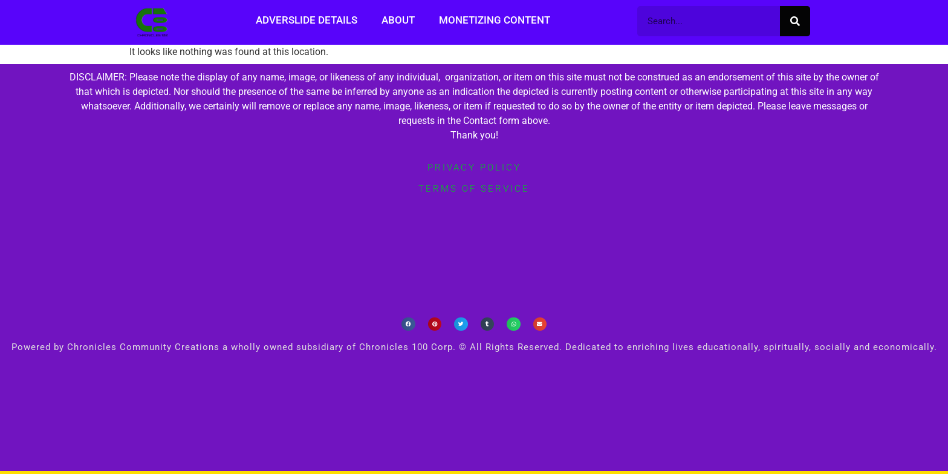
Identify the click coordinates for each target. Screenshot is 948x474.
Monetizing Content (494, 20)
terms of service (474, 188)
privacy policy (474, 167)
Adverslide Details (306, 20)
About (398, 20)
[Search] (795, 21)
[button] (408, 324)
